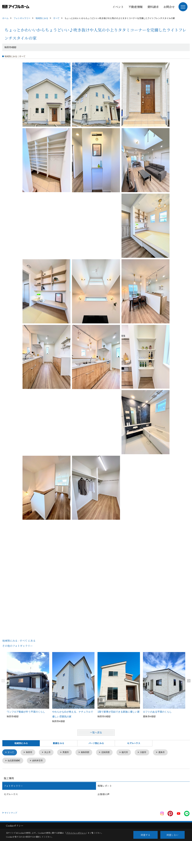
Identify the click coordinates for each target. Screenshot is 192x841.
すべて (11, 752)
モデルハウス (133, 743)
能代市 (129, 752)
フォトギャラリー (13, 786)
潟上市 (48, 752)
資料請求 (153, 7)
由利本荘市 (39, 761)
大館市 (147, 752)
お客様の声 (104, 794)
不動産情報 (135, 7)
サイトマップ (10, 813)
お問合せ (169, 7)
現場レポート (105, 786)
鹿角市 (166, 752)
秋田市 (30, 752)
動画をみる (58, 743)
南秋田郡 (87, 752)
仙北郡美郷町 (14, 761)
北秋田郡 (108, 752)
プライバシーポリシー (76, 832)
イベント (118, 7)
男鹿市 (67, 752)
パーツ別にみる (96, 743)
